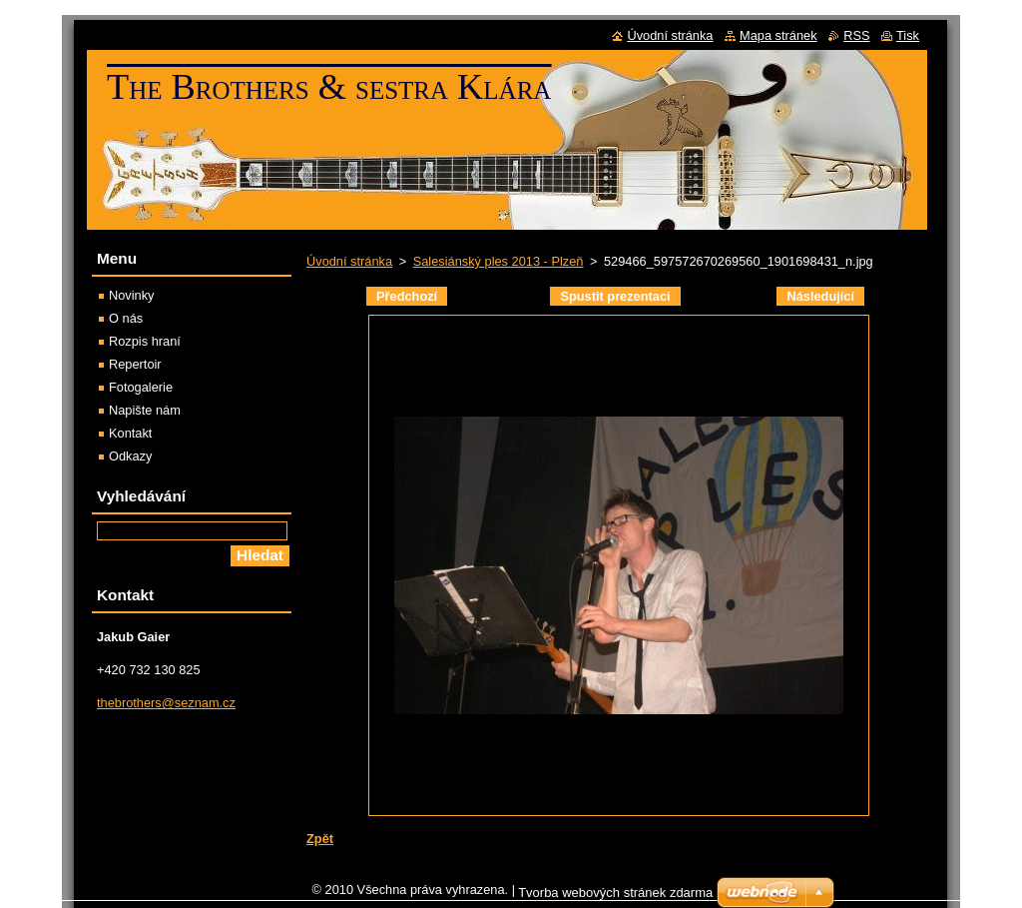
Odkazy (130, 456)
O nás (126, 318)
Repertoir (135, 364)
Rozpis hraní (145, 341)
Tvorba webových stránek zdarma (615, 897)
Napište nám (145, 410)
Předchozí (406, 296)
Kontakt (130, 433)
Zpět (319, 838)
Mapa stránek (778, 35)
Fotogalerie (141, 387)
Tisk (907, 35)
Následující (820, 296)
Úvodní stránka (349, 261)
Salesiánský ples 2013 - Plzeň (498, 261)
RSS (856, 35)
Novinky (132, 295)
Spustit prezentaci (615, 296)
